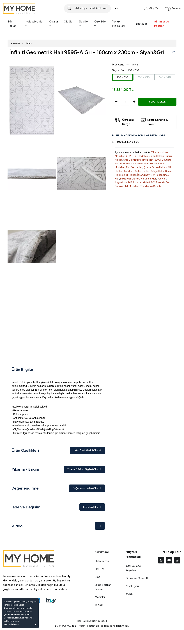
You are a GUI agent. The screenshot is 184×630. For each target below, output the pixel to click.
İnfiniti (29, 43)
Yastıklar (141, 23)
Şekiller (84, 23)
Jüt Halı (161, 178)
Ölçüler (68, 23)
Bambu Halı (138, 178)
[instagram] (177, 560)
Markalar (100, 597)
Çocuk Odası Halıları (155, 167)
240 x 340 (164, 77)
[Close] (35, 624)
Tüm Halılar (12, 24)
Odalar (53, 23)
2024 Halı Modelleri (139, 182)
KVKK (129, 594)
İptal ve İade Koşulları (133, 568)
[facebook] (161, 560)
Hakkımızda (102, 561)
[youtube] (169, 560)
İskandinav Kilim (146, 174)
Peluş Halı (125, 178)
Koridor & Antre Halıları (137, 171)
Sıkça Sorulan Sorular (103, 587)
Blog (97, 577)
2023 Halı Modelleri (137, 156)
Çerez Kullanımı (12, 614)
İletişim (99, 605)
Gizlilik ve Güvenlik (137, 578)
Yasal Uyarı (132, 586)
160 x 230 (122, 77)
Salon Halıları (156, 156)
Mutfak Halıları (134, 167)
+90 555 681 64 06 (128, 142)
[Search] (87, 8)
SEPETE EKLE (157, 101)
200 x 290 (143, 77)
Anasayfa (15, 43)
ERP (98, 625)
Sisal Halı (151, 178)
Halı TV (99, 569)
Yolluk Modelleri (118, 24)
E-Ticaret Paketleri (85, 625)
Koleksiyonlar (34, 23)
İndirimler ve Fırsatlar (161, 24)
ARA (116, 8)
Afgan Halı (121, 182)
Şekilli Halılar (129, 174)
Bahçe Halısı (157, 171)
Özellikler (100, 23)
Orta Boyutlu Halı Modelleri (138, 159)
